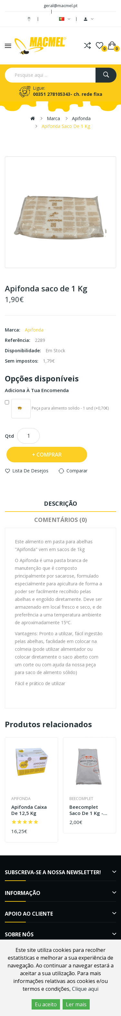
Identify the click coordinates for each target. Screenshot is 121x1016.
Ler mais (76, 1004)
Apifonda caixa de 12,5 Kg (29, 810)
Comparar (76, 471)
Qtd (9, 436)
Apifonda (81, 118)
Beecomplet (81, 798)
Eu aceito (46, 1004)
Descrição (60, 503)
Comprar (49, 454)
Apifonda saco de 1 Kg (66, 126)
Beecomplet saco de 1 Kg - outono (86, 810)
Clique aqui (85, 988)
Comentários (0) (60, 520)
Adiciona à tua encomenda (37, 390)
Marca (53, 118)
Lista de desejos (30, 471)
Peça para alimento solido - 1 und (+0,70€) (57, 408)
